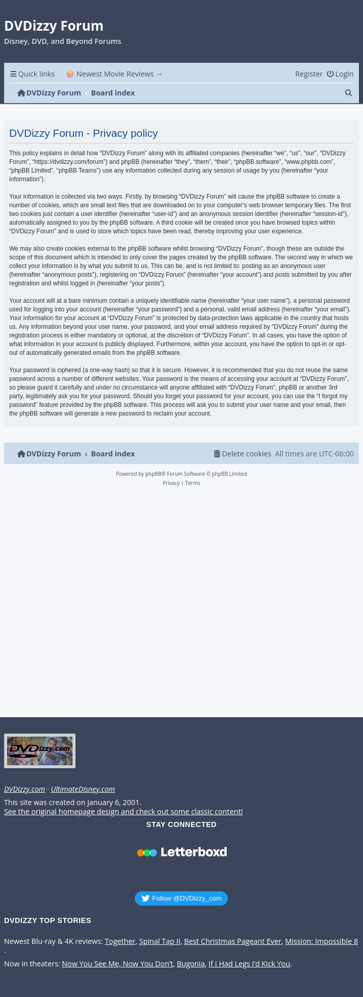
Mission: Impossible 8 (321, 941)
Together (120, 941)
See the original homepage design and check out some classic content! (123, 811)
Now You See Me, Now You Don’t (117, 963)
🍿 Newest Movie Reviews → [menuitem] (114, 74)
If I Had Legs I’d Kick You (250, 963)
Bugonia (191, 963)
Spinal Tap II (160, 941)
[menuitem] (340, 74)
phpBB (153, 473)
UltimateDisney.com (83, 789)
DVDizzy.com (24, 789)
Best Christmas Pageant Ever (233, 941)
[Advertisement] (179, 604)
